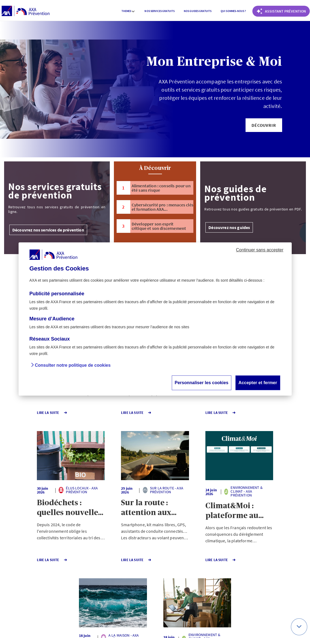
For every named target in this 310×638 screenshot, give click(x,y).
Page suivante (173, 578)
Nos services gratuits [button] (159, 11)
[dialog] (155, 319)
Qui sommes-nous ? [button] (233, 11)
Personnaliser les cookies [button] (202, 382)
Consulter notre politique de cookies (73, 365)
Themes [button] (128, 11)
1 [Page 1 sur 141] (124, 578)
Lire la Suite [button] (25, 413)
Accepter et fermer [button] (257, 382)
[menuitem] (128, 11)
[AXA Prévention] (25, 11)
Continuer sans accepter (259, 250)
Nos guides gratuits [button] (197, 11)
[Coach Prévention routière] (281, 11)
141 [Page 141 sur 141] (144, 578)
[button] (264, 125)
